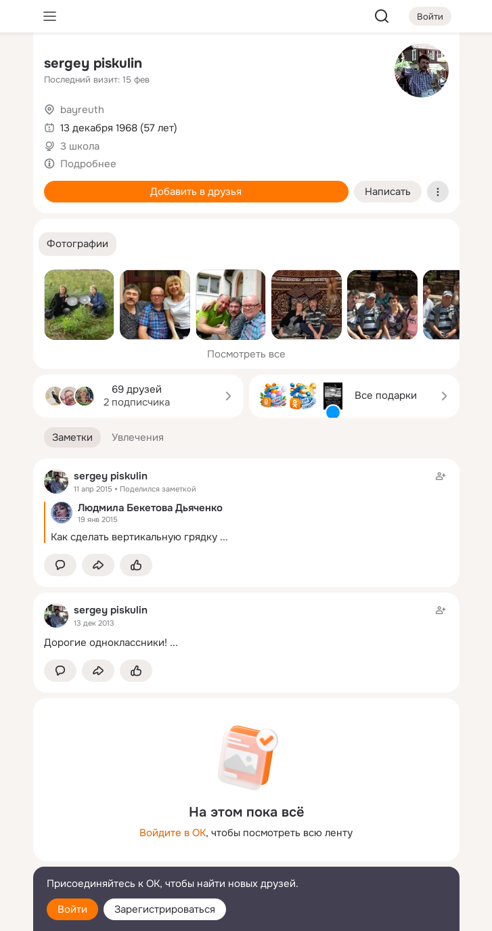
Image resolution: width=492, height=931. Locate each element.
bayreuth (82, 109)
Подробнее (88, 163)
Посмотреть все (246, 354)
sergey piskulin (93, 63)
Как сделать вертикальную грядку (134, 537)
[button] (77, 244)
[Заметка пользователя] (246, 626)
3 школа (79, 146)
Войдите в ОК (172, 833)
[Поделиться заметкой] (98, 565)
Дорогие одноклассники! (105, 642)
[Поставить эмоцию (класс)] (136, 565)
